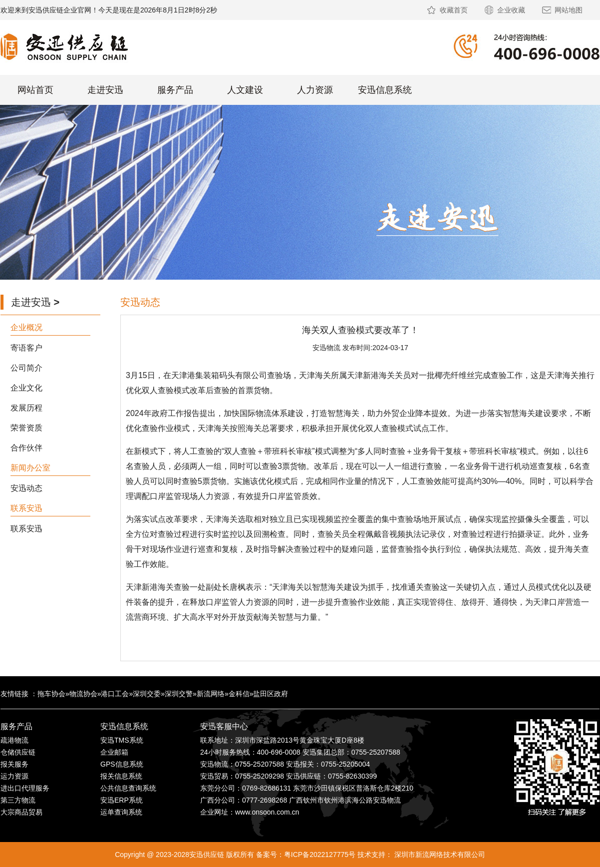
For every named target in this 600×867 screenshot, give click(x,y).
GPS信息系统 (121, 764)
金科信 (239, 694)
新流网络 (211, 694)
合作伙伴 (26, 447)
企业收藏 (511, 10)
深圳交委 (147, 694)
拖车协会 (51, 694)
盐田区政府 (270, 694)
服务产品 (175, 90)
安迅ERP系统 (121, 800)
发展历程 (26, 408)
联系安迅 (26, 528)
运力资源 (14, 776)
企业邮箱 (114, 752)
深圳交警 (179, 694)
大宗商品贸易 (21, 812)
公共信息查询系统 (128, 788)
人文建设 (245, 90)
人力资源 (315, 90)
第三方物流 (17, 800)
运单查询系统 (121, 812)
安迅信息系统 (385, 90)
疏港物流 (14, 740)
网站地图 (569, 10)
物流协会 (83, 694)
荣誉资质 (26, 428)
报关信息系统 (121, 776)
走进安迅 (105, 90)
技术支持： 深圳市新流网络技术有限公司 (421, 855)
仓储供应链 (17, 752)
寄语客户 (26, 348)
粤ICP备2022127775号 (319, 855)
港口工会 (115, 694)
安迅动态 (26, 488)
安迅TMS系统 (121, 740)
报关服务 (14, 764)
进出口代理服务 (24, 788)
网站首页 (35, 90)
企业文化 (26, 388)
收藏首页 (454, 10)
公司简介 (26, 368)
